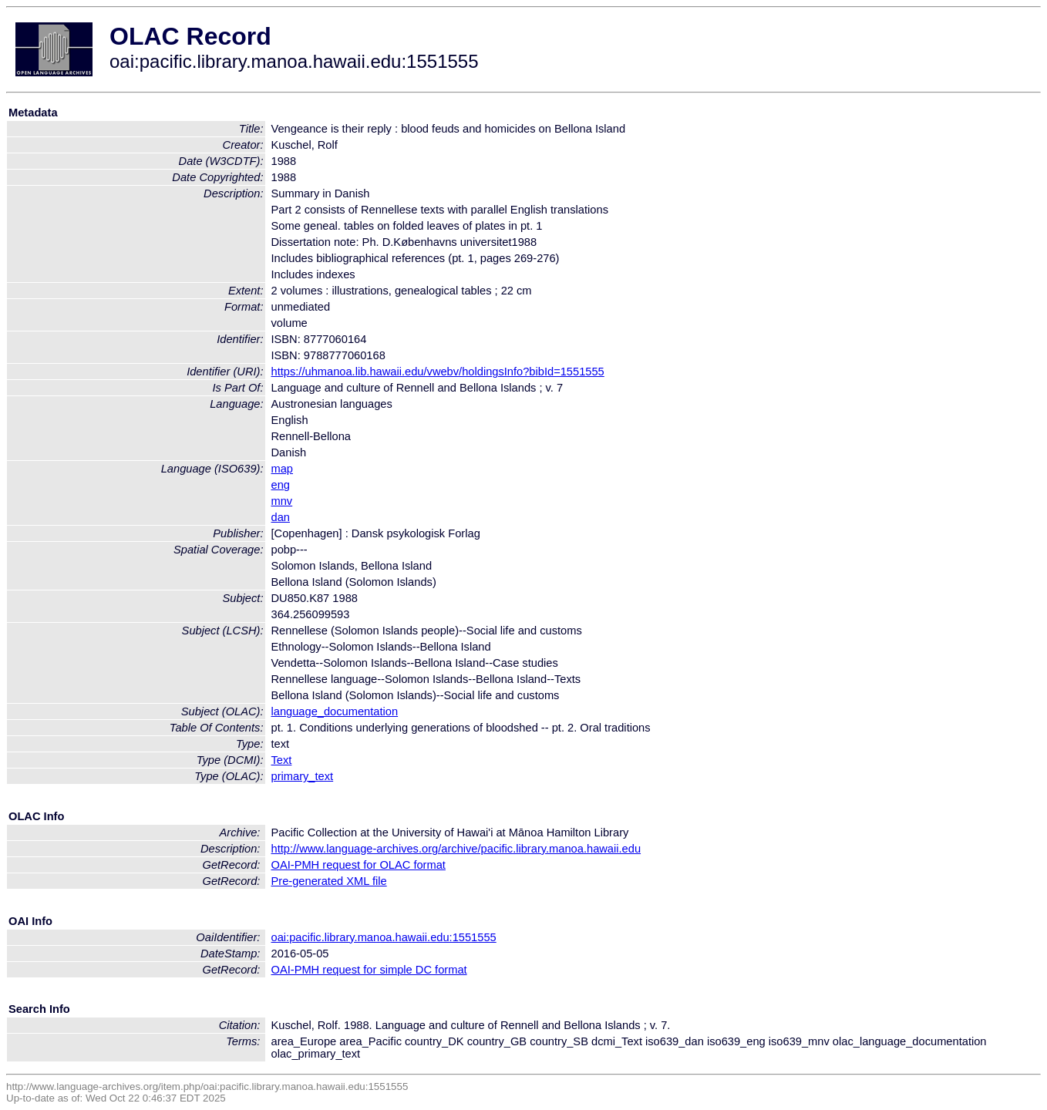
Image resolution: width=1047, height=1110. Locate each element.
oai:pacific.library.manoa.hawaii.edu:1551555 (384, 937)
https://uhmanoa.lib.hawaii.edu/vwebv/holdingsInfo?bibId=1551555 (437, 371)
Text (281, 760)
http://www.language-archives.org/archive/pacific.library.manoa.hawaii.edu (456, 849)
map (282, 468)
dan (280, 517)
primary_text (302, 776)
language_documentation (335, 711)
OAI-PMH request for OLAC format (358, 865)
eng (280, 485)
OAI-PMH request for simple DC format (369, 970)
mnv (282, 501)
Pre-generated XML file (329, 881)
